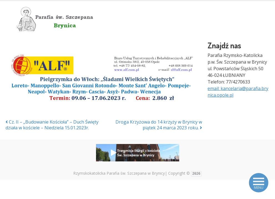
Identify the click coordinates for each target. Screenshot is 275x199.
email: (214, 88)
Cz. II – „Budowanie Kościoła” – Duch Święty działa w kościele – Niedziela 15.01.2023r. (52, 125)
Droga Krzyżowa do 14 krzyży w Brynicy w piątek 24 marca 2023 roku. (158, 125)
